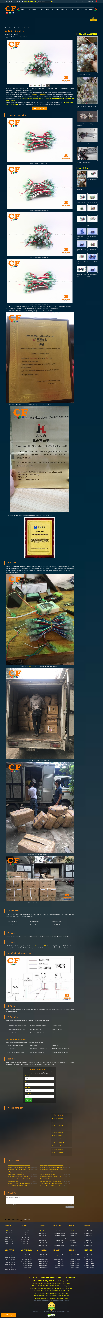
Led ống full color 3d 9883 (84, 162)
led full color (30, 666)
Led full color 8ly (57, 1135)
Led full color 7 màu (57, 1132)
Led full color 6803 (92, 213)
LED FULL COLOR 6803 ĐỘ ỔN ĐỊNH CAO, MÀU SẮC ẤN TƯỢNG (19, 1183)
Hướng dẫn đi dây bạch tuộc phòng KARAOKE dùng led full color (19, 1172)
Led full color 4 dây (57, 1128)
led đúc (45, 946)
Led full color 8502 (92, 179)
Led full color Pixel (57, 1152)
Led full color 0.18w (57, 1118)
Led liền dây (41, 1231)
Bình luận (13, 34)
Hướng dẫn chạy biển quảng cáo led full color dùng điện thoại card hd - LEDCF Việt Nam (52, 1169)
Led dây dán (57, 1255)
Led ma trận (34, 94)
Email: (26, 1081)
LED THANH (88, 1250)
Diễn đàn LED (8, 2)
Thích (6, 34)
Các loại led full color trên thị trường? (49, 1174)
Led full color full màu (58, 1142)
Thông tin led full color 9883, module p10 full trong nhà (52, 1185)
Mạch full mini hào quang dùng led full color (50, 1176)
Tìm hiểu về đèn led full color (47, 1178)
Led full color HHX (57, 1149)
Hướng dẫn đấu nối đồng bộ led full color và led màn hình (52, 1181)
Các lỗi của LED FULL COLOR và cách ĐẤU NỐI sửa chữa (19, 1169)
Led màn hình (43, 94)
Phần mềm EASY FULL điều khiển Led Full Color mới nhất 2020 (19, 1167)
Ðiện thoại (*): (28, 1087)
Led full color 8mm (57, 1139)
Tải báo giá (39, 108)
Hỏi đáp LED (17, 2)
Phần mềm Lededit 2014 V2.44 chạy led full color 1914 (19, 1165)
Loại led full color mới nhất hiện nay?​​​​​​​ (16, 1174)
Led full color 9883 (81, 202)
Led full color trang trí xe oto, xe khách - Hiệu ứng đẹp (19, 1178)
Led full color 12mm (57, 1125)
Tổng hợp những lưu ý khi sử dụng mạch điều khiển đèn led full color (52, 1183)
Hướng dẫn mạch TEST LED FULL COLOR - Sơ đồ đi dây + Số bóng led (52, 1165)
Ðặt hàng (28, 1100)
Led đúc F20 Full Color (84, 74)
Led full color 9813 (81, 213)
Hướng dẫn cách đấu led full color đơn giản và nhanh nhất (52, 1167)
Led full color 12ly (57, 1122)
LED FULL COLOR (26, 1250)
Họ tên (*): (27, 1076)
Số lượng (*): (28, 1093)
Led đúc (8, 1230)
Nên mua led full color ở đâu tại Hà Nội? (49, 1172)
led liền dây (37, 946)
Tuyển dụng (90, 2)
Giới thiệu (77, 2)
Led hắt (72, 1231)
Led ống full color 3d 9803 (84, 144)
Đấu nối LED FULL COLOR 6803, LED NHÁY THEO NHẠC (19, 1185)
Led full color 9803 (81, 224)
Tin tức (83, 2)
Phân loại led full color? (13, 1181)
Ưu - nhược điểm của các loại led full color (18, 1176)
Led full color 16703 (92, 202)
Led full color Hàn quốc (58, 1145)
